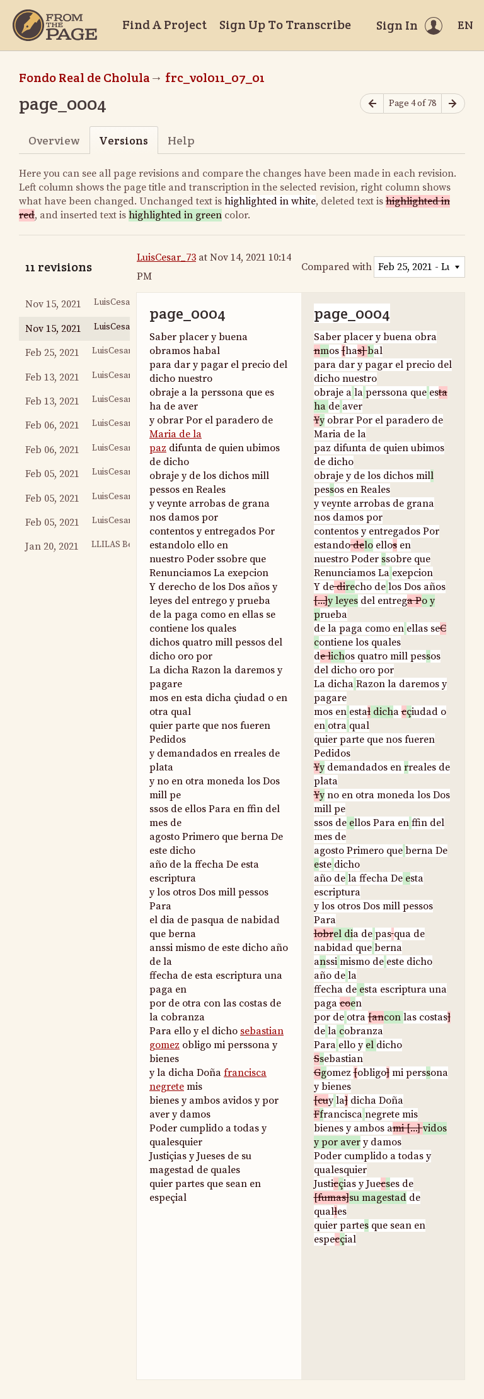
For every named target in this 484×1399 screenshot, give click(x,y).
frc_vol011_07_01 (215, 77)
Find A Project (164, 24)
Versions (123, 140)
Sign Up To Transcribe (285, 24)
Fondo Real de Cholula (84, 77)
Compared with (336, 267)
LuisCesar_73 (166, 257)
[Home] (55, 25)
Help (181, 140)
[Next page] (453, 103)
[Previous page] (372, 103)
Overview (53, 140)
